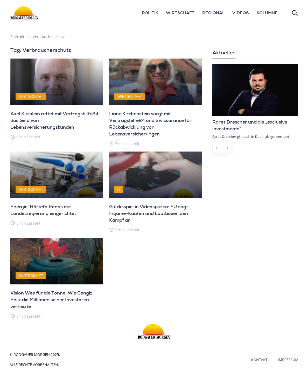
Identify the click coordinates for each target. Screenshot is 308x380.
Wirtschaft (30, 96)
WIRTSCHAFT (180, 13)
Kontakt (259, 359)
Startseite (18, 36)
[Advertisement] (255, 191)
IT (118, 189)
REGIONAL (213, 13)
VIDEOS (240, 13)
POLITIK (150, 13)
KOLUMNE (267, 13)
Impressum (288, 359)
